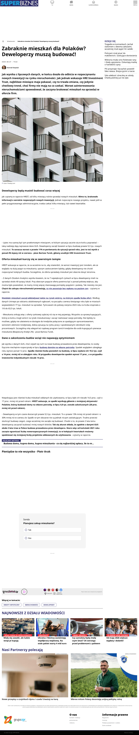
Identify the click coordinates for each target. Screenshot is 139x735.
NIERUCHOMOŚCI (31, 605)
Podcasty (48, 593)
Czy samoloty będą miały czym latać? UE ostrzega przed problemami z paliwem (86, 640)
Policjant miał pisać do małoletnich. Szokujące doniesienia (121, 54)
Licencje (104, 720)
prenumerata (74, 720)
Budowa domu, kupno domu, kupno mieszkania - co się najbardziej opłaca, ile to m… (49, 443)
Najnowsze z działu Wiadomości (33, 613)
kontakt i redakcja (75, 718)
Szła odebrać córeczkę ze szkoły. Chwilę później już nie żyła (119, 76)
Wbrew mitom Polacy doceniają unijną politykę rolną (96, 699)
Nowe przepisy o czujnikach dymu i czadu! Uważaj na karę (30, 699)
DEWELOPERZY (49, 605)
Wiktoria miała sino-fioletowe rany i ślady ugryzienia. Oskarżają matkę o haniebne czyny (121, 62)
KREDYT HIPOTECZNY (12, 605)
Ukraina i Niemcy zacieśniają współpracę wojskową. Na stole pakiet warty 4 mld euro (52, 640)
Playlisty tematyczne (57, 593)
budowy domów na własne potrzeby (57, 347)
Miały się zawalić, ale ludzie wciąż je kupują (18, 639)
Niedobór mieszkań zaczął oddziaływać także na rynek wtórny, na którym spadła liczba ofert (46, 298)
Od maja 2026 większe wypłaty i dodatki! (120, 639)
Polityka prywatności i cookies (111, 723)
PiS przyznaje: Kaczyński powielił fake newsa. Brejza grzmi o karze (120, 70)
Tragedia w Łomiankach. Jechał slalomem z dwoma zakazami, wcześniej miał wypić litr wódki (119, 46)
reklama (72, 723)
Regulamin (105, 718)
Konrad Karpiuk (13, 68)
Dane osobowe (106, 725)
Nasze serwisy (129, 732)
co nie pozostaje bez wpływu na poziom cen (67, 288)
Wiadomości (11, 41)
